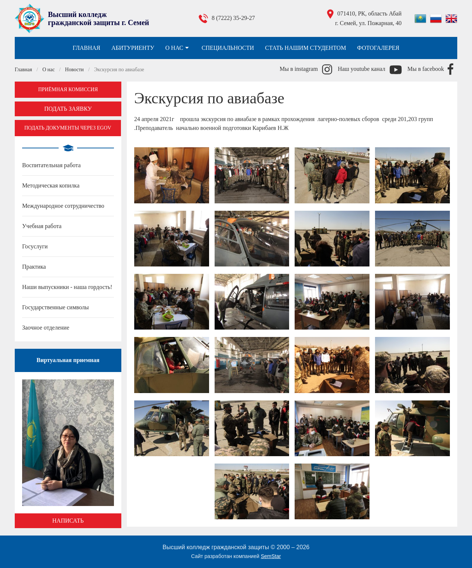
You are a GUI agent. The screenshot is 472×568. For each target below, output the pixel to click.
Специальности (228, 48)
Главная (86, 48)
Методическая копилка (50, 185)
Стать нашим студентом (305, 48)
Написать (68, 520)
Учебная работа (42, 226)
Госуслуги (35, 246)
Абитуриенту (132, 48)
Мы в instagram (299, 69)
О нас (178, 48)
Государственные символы (55, 307)
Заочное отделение (45, 327)
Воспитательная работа (51, 165)
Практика (34, 267)
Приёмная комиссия (68, 89)
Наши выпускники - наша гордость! (67, 287)
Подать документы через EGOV (67, 128)
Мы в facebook (425, 69)
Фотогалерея (378, 48)
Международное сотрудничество (63, 206)
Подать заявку (68, 109)
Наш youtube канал (361, 69)
